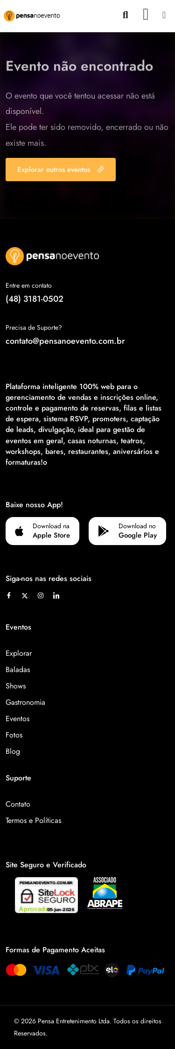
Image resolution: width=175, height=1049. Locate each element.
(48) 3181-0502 (34, 299)
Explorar (19, 653)
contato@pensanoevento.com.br (65, 341)
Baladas (18, 669)
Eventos (17, 718)
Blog (13, 751)
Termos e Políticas (33, 820)
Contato (18, 804)
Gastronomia (25, 702)
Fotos (14, 735)
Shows (16, 685)
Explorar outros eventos (60, 169)
